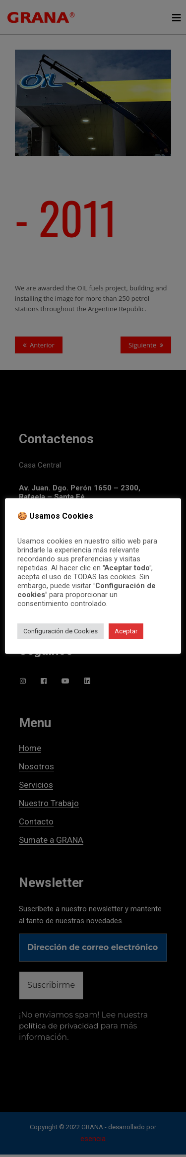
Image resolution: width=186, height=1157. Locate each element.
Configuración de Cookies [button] (60, 631)
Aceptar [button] (126, 631)
